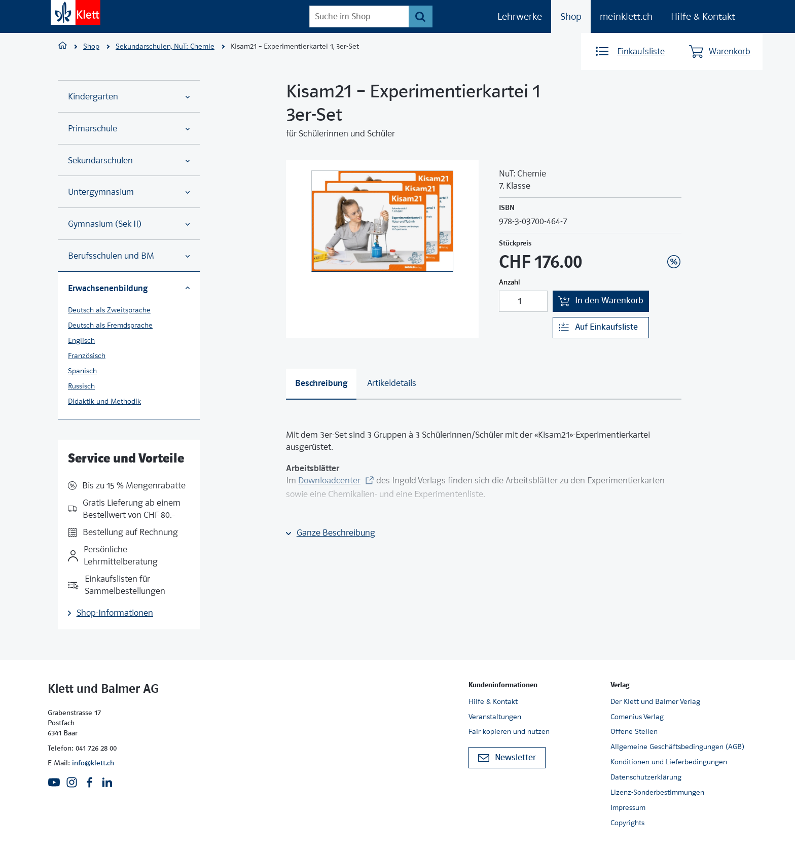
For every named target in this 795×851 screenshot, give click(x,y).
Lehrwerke (519, 16)
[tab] (321, 384)
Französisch (86, 355)
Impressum (627, 807)
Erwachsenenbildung (129, 288)
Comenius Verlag (637, 716)
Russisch (81, 386)
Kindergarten (129, 96)
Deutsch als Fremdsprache (110, 325)
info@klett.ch (93, 762)
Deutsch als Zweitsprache (109, 309)
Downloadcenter (329, 480)
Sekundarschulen (129, 160)
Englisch (81, 340)
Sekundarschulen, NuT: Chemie (165, 46)
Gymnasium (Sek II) (129, 224)
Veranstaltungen (494, 716)
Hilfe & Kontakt (703, 16)
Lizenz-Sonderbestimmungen (657, 792)
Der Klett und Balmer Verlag (655, 701)
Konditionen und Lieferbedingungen (668, 761)
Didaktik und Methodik (104, 401)
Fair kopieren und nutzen (509, 731)
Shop (571, 16)
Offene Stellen (634, 731)
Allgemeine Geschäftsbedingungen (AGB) (677, 746)
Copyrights (627, 822)
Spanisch (82, 370)
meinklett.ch (626, 16)
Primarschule (129, 128)
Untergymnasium (129, 192)
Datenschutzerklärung (645, 777)
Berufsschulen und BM (129, 256)
